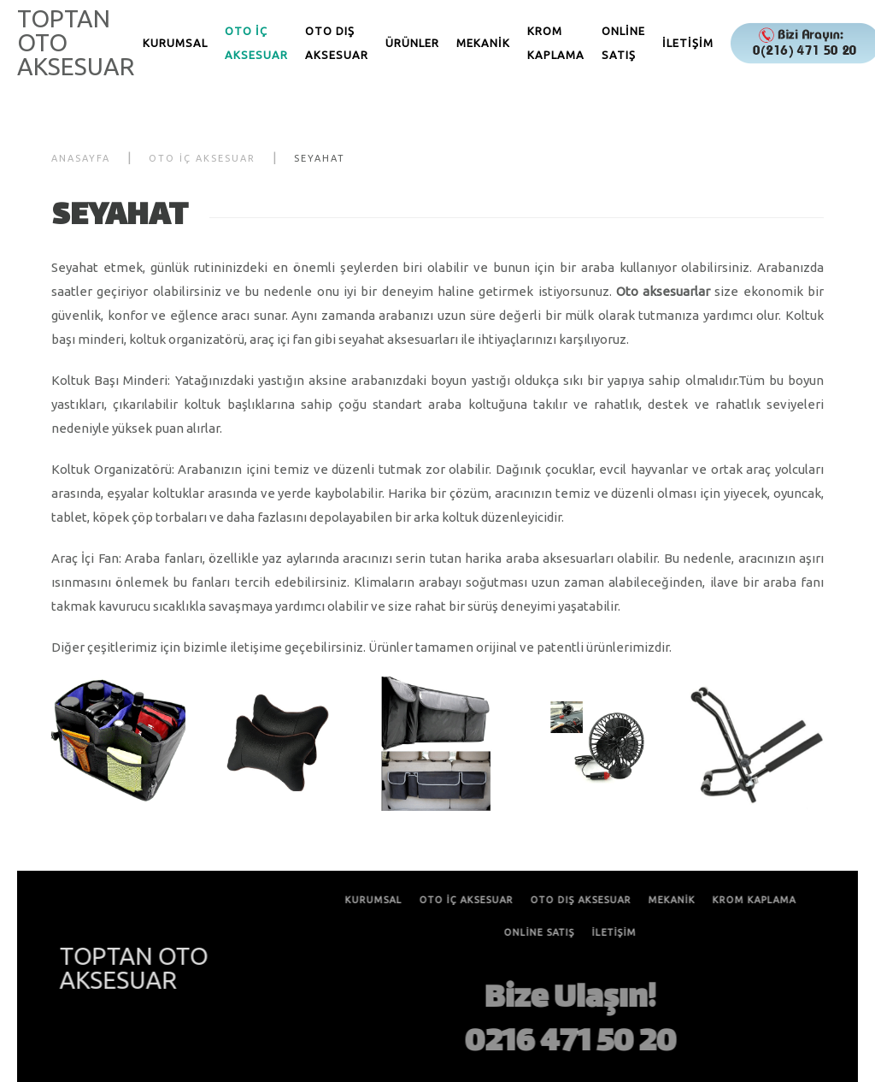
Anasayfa (80, 158)
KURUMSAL (175, 43)
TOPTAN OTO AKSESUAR (75, 42)
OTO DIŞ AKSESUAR (336, 43)
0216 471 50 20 (569, 1043)
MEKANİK (483, 43)
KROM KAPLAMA (555, 43)
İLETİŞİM (688, 43)
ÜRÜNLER (412, 43)
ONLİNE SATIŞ (623, 43)
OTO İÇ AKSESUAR (256, 43)
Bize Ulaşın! (569, 1000)
